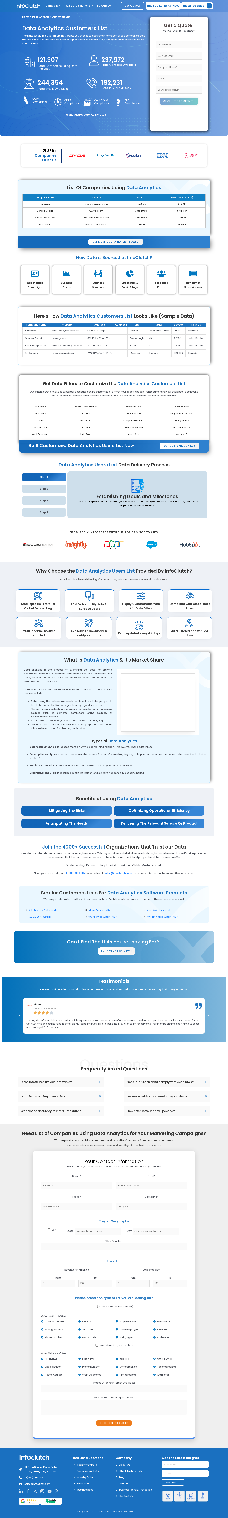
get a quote (133, 5)
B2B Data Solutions (79, 5)
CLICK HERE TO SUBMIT (179, 101)
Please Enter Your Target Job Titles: (114, 1382)
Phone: (76, 1197)
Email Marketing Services (163, 5)
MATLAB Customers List (40, 916)
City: (129, 1230)
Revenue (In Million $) (76, 1269)
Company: (151, 1197)
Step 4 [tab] (44, 512)
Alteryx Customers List (99, 910)
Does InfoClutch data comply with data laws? (160, 1082)
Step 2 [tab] (44, 488)
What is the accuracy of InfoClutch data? (51, 1111)
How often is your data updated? (151, 1111)
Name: (76, 1176)
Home (26, 16)
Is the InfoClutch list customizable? (46, 1082)
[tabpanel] (137, 495)
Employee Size (151, 1269)
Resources (105, 5)
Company (53, 5)
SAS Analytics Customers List (102, 916)
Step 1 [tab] (44, 477)
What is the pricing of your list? (43, 1096)
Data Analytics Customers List (43, 910)
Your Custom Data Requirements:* (114, 1397)
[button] (61, 1082)
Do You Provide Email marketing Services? (157, 1096)
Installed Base (197, 5)
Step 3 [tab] (44, 500)
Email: (151, 1176)
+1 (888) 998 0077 (75, 873)
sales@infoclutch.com (118, 873)
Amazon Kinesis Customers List (162, 916)
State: (70, 1230)
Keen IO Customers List (158, 910)
